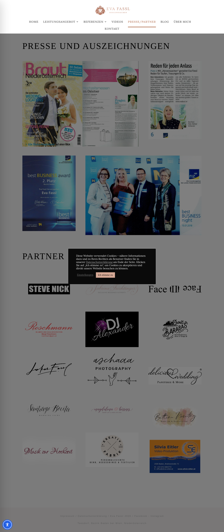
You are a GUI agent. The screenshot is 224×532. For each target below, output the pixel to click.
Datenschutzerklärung (99, 262)
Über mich (182, 21)
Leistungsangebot (59, 21)
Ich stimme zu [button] (105, 275)
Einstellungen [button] (85, 274)
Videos (117, 21)
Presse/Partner (142, 21)
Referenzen (93, 21)
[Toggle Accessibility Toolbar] (7, 524)
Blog (165, 21)
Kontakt (112, 28)
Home (33, 21)
